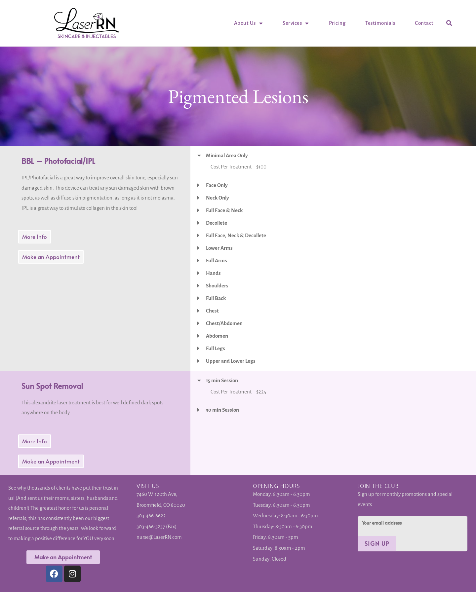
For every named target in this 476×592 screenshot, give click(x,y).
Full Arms (216, 260)
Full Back (216, 298)
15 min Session (222, 380)
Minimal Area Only (227, 155)
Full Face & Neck (224, 210)
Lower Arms (219, 248)
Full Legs (215, 348)
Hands (213, 273)
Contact (424, 23)
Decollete (216, 223)
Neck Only (217, 198)
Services (296, 23)
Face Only (217, 185)
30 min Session (222, 410)
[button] (449, 23)
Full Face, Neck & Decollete (236, 235)
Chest (212, 311)
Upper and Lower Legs (231, 361)
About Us (248, 23)
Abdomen (217, 336)
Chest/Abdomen (224, 323)
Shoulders (217, 285)
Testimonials (380, 23)
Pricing (337, 23)
